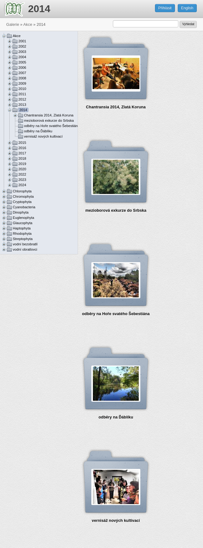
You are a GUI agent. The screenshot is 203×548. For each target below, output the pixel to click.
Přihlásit (165, 8)
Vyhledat (188, 24)
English (187, 8)
